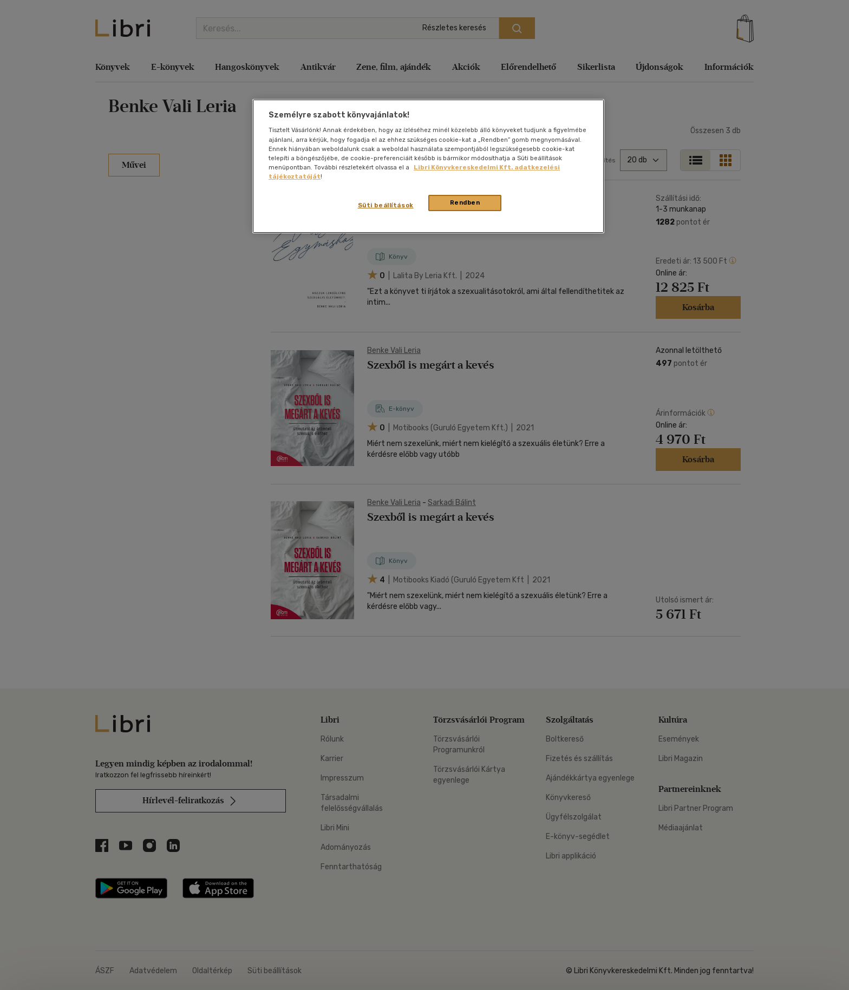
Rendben (465, 202)
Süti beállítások (386, 205)
